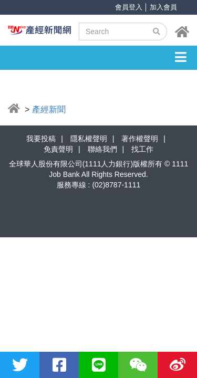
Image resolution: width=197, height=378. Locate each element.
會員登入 (128, 7)
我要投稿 (41, 138)
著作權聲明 (139, 138)
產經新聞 (49, 109)
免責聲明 (58, 149)
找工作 (142, 149)
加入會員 (163, 7)
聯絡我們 (102, 149)
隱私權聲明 (88, 138)
